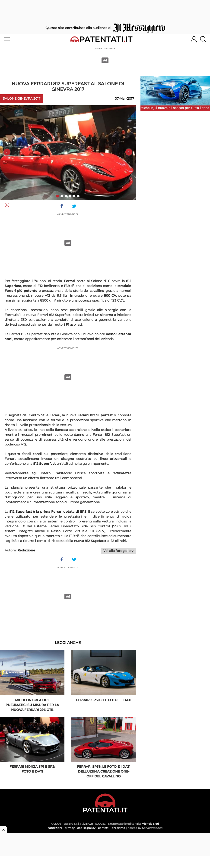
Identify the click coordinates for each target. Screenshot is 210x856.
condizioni (55, 828)
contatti (103, 828)
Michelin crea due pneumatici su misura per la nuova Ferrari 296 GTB (32, 705)
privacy (69, 828)
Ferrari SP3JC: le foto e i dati (103, 700)
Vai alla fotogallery (118, 551)
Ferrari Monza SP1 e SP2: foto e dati (32, 768)
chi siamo (118, 828)
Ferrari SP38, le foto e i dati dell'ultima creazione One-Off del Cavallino (103, 771)
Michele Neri (150, 823)
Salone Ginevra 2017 (21, 98)
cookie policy (86, 828)
